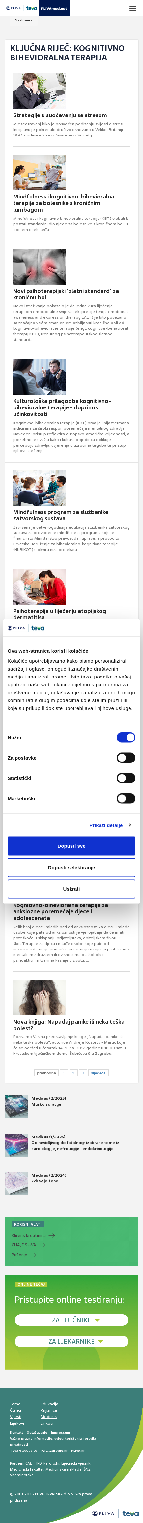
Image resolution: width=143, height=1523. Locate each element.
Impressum (60, 1432)
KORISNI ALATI (28, 1224)
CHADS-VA (24, 1245)
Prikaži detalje (106, 825)
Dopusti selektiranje (71, 867)
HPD (38, 1463)
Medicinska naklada (63, 1469)
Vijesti (15, 1416)
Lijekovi (17, 1423)
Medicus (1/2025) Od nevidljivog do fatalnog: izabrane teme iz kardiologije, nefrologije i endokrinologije (62, 1145)
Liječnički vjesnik (75, 1463)
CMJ (29, 1463)
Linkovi (47, 1423)
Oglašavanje (37, 1432)
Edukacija (49, 1404)
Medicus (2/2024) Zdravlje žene (35, 1183)
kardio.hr (51, 1463)
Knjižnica (49, 1410)
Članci (15, 1410)
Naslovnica (24, 20)
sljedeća (98, 1073)
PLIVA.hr (78, 1451)
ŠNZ (87, 1469)
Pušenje (19, 1255)
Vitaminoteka (22, 1475)
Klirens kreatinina (29, 1235)
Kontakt (16, 1432)
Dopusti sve (71, 846)
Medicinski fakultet (26, 1469)
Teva (14, 1451)
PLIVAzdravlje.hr (54, 1451)
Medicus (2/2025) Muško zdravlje (35, 1106)
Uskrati (71, 889)
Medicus (49, 1416)
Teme (15, 1404)
